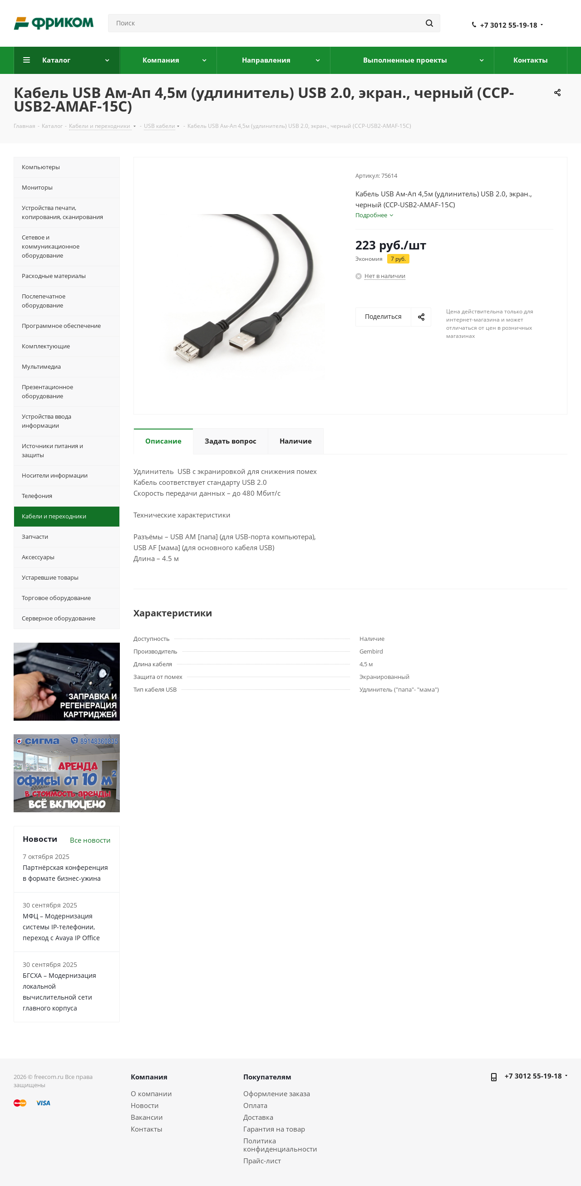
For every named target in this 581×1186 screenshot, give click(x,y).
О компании (151, 1093)
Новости (145, 1105)
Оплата (255, 1105)
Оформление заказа (276, 1093)
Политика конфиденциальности (280, 1144)
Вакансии (147, 1117)
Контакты (146, 1128)
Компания (149, 1076)
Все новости (90, 839)
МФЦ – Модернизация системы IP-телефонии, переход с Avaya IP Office (61, 927)
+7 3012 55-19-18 (508, 25)
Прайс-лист (262, 1160)
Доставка (258, 1117)
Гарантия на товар (274, 1128)
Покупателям (267, 1076)
